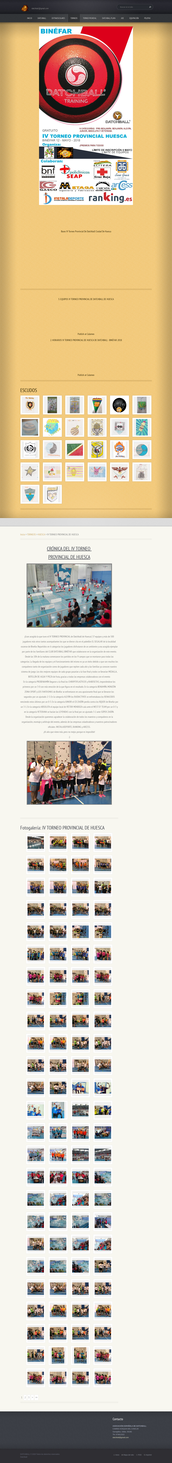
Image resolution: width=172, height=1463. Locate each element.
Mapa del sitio (128, 1455)
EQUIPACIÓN (134, 18)
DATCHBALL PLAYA (108, 18)
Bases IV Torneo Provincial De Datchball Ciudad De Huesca (86, 231)
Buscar (150, 7)
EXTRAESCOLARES (58, 18)
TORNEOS (74, 18)
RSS (139, 1455)
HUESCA (41, 534)
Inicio (29, 18)
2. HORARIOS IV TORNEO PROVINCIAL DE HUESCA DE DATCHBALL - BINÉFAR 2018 (86, 340)
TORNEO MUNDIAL (90, 18)
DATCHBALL (42, 18)
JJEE (122, 18)
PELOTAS (147, 18)
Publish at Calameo (86, 334)
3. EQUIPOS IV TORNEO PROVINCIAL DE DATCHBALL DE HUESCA (86, 299)
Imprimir (149, 1455)
